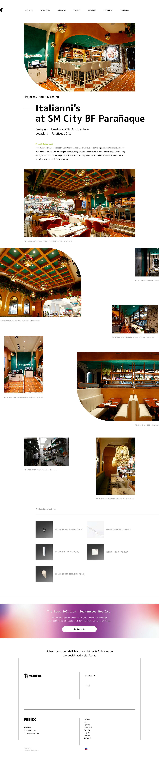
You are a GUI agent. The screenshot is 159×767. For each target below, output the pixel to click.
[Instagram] (89, 686)
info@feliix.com (31, 730)
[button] (79, 10)
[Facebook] (86, 686)
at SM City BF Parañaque (90, 118)
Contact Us (79, 629)
